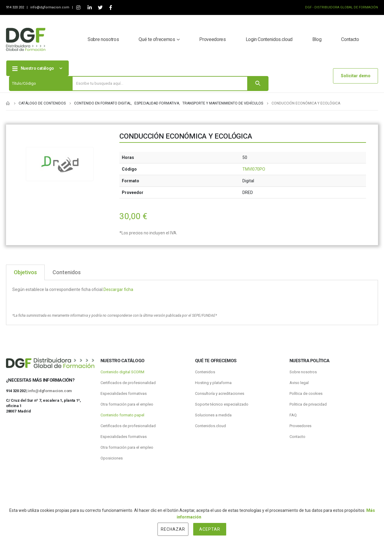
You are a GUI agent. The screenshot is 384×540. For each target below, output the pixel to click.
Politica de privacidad (308, 404)
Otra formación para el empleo (126, 404)
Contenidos (205, 372)
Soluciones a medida (213, 415)
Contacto (350, 39)
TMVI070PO (253, 169)
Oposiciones (111, 458)
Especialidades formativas (123, 393)
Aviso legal (299, 382)
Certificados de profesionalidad (128, 382)
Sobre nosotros (103, 39)
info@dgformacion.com (50, 7)
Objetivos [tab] (25, 272)
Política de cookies (306, 393)
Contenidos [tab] (66, 272)
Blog (317, 39)
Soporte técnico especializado (221, 404)
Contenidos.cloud (210, 426)
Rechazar (173, 529)
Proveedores (212, 39)
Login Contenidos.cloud (269, 39)
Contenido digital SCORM (122, 372)
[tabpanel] (192, 302)
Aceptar (209, 529)
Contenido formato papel (122, 415)
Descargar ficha (118, 289)
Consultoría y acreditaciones (219, 393)
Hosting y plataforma (213, 382)
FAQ (293, 415)
